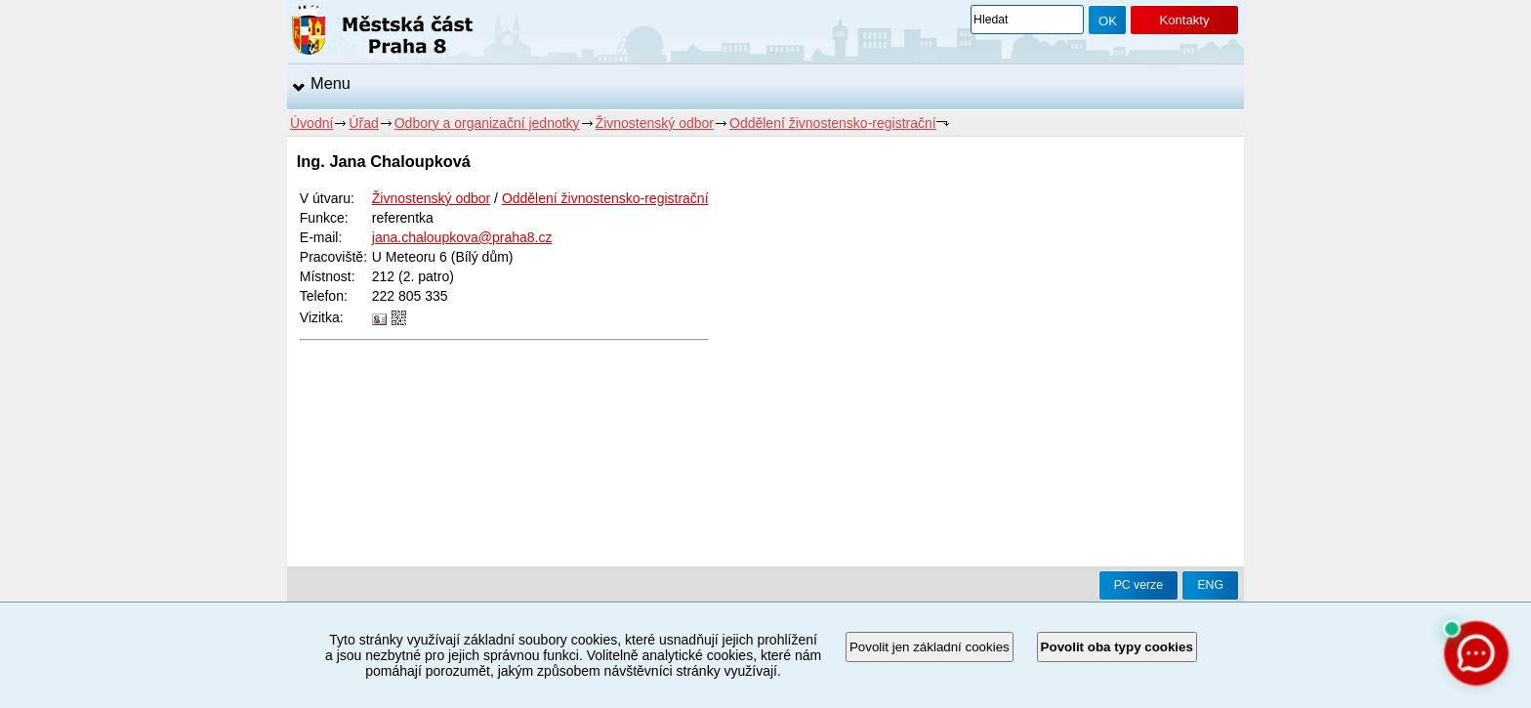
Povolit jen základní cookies (929, 647)
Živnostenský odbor (655, 123)
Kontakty (1184, 20)
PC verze (1138, 585)
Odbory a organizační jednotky (487, 123)
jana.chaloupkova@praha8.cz (462, 237)
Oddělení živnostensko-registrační (832, 123)
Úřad (363, 123)
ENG (1210, 585)
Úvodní (311, 123)
